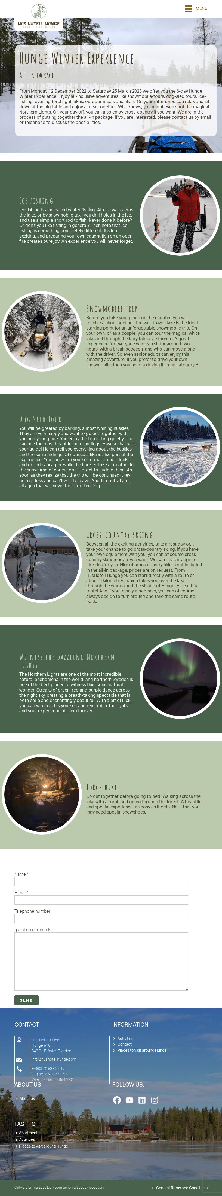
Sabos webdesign (90, 1187)
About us (27, 1099)
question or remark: (101, 959)
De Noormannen (60, 1187)
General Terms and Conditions (182, 1188)
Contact (125, 1044)
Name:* (101, 879)
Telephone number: (101, 916)
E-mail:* (101, 897)
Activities (125, 1039)
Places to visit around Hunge (142, 1050)
